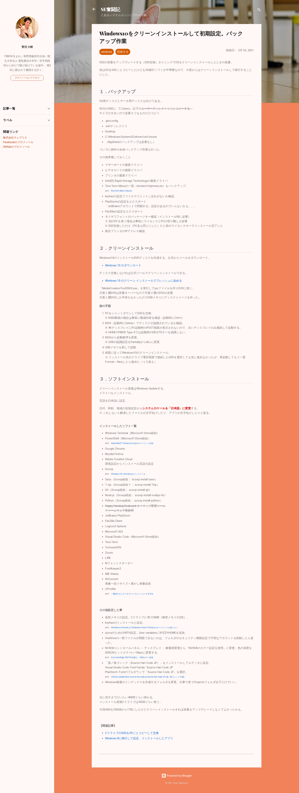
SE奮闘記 (110, 9)
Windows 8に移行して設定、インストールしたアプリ (139, 738)
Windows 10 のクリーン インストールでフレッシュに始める (143, 280)
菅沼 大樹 (27, 46)
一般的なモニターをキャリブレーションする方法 (132, 594)
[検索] (259, 10)
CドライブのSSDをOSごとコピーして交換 (132, 733)
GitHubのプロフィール (16, 146)
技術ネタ (123, 52)
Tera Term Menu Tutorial (121, 191)
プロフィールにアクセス (27, 77)
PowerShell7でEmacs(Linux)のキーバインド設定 (132, 443)
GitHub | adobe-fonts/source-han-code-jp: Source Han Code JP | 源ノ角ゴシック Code (147, 677)
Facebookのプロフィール (18, 142)
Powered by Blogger (177, 775)
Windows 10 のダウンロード (123, 265)
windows (106, 52)
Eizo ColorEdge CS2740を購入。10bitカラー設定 (132, 657)
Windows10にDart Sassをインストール (128, 474)
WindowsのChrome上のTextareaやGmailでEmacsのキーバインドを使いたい (144, 627)
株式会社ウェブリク (15, 137)
